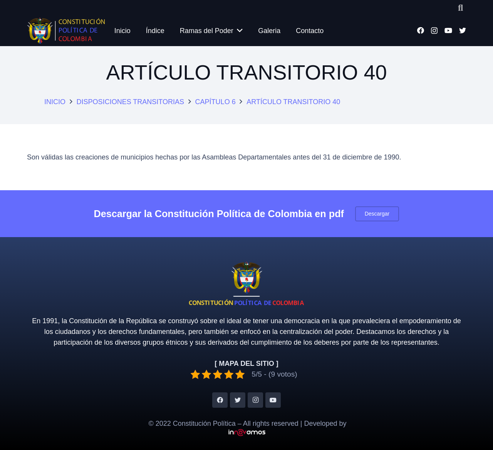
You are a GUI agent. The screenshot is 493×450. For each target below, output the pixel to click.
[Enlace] (66, 30)
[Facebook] (420, 30)
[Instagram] (434, 31)
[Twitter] (462, 30)
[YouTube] (448, 30)
